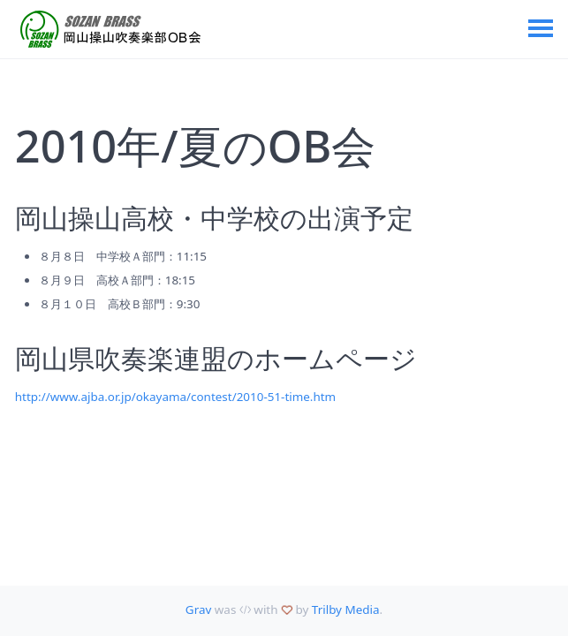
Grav (198, 609)
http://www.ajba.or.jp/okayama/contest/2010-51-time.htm (175, 397)
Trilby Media (346, 609)
